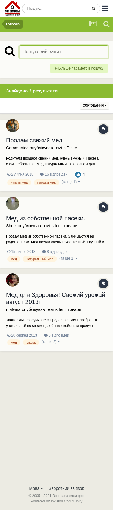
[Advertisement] (56, 422)
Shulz (11, 225)
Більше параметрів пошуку (79, 68)
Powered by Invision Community (56, 501)
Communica (17, 147)
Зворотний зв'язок (66, 488)
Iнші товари (66, 225)
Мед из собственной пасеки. (45, 218)
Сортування (94, 105)
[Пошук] (54, 8)
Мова (36, 488)
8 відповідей (54, 252)
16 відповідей (53, 174)
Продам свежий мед (34, 140)
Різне (72, 147)
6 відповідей (56, 335)
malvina (13, 309)
